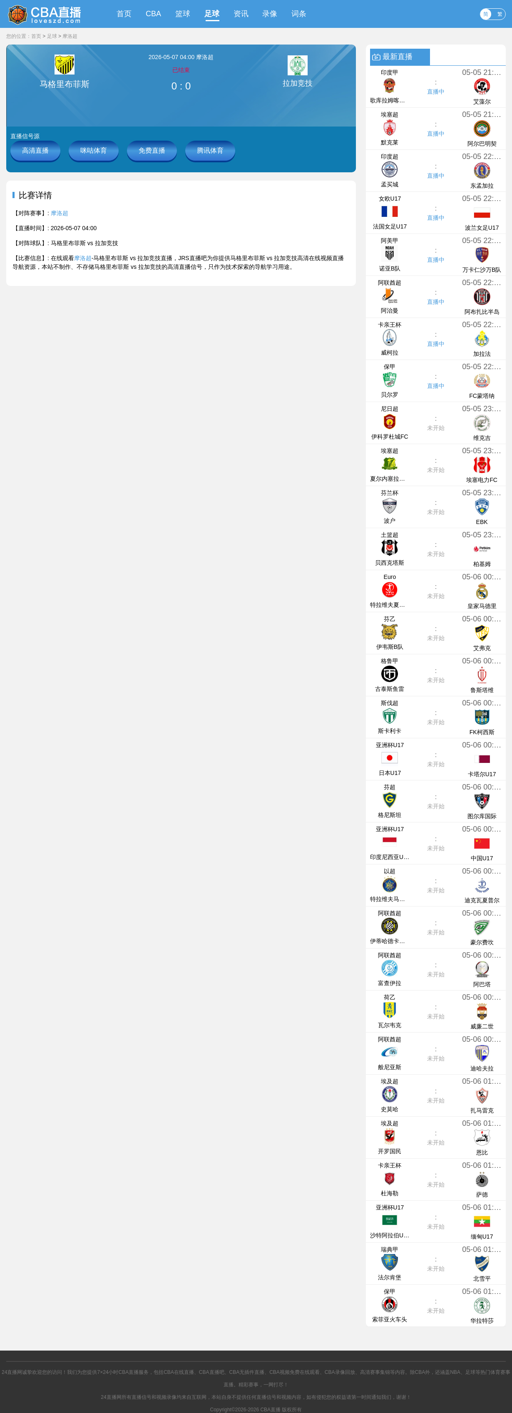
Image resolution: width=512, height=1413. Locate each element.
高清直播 (35, 150)
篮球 (182, 14)
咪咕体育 (93, 150)
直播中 (436, 91)
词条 (298, 14)
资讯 (241, 14)
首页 (124, 14)
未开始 (436, 428)
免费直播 (152, 150)
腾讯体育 (210, 150)
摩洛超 (69, 36)
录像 (269, 14)
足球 (211, 14)
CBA (153, 14)
